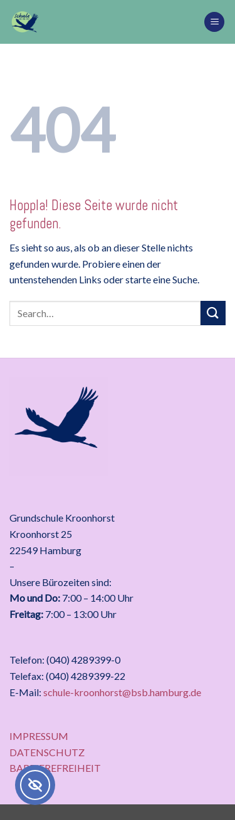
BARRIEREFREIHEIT (55, 768)
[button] (214, 22)
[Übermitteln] (213, 313)
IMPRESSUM (38, 736)
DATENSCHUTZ (47, 752)
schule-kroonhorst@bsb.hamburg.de (122, 692)
